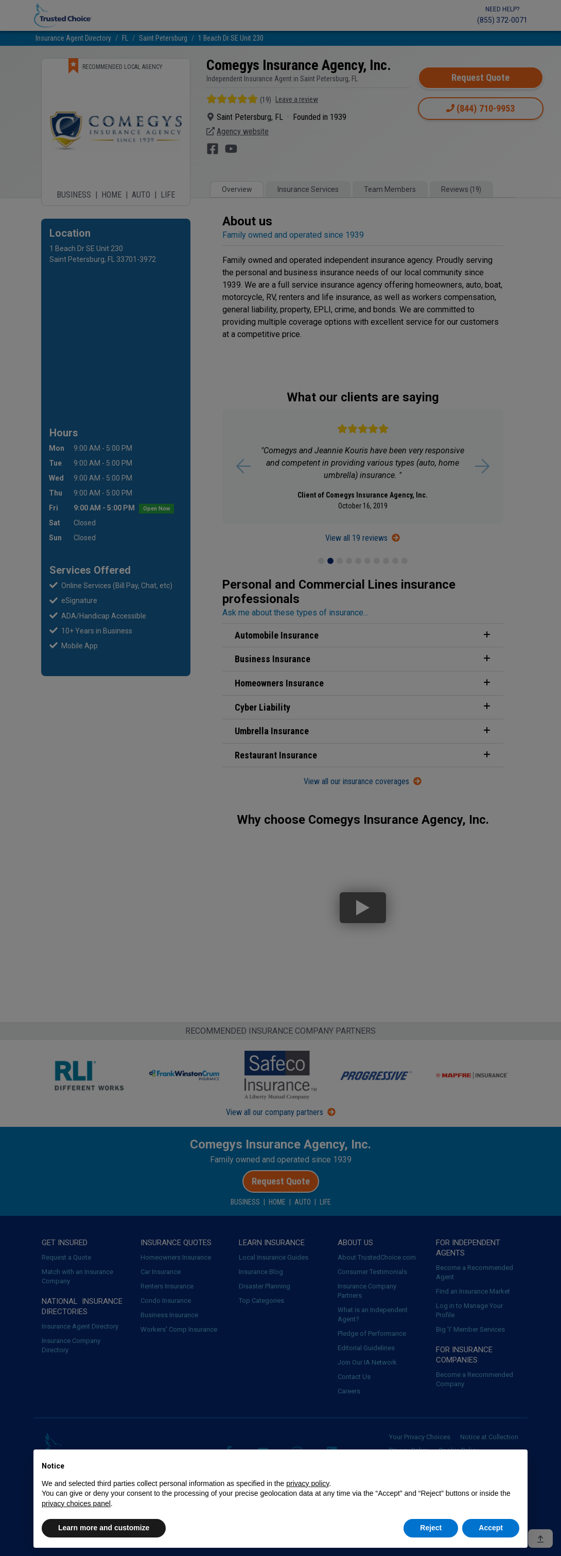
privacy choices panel (76, 1503)
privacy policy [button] (307, 1483)
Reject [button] (431, 1528)
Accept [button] (491, 1528)
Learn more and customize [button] (103, 1528)
